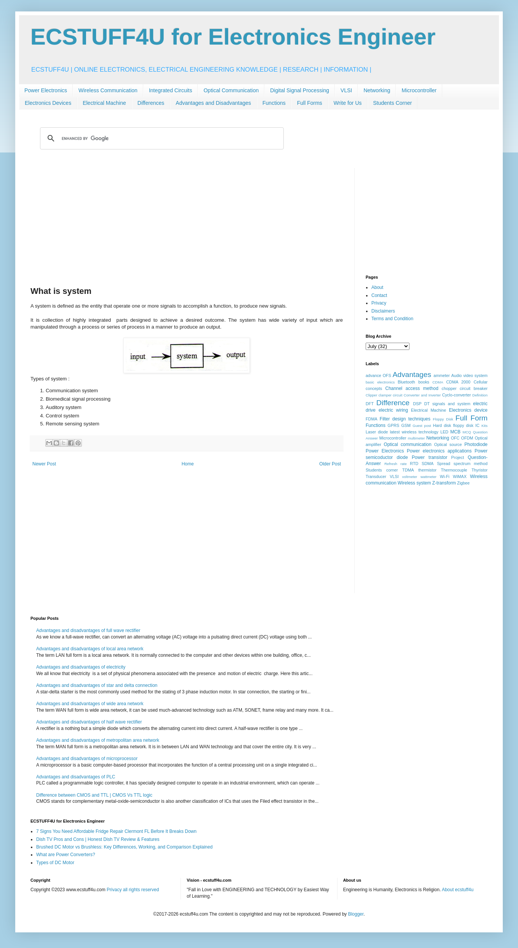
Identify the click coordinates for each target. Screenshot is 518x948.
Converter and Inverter (422, 395)
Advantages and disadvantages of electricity (80, 667)
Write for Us (348, 103)
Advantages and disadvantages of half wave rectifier (89, 722)
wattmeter (428, 477)
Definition (480, 395)
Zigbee (463, 483)
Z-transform (444, 483)
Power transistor (429, 457)
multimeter (416, 438)
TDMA (408, 470)
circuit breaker (474, 388)
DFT (370, 403)
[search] (161, 138)
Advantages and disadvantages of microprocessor (86, 758)
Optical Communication (231, 90)
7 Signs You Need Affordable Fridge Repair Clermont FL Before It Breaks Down (116, 831)
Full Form (472, 418)
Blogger (356, 914)
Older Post (330, 464)
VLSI (346, 90)
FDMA (371, 419)
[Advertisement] (186, 221)
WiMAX (460, 476)
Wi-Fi (444, 476)
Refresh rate (395, 464)
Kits (484, 425)
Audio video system (469, 375)
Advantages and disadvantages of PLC (75, 777)
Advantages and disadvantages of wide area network (90, 703)
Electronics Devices (48, 103)
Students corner (382, 470)
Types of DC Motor (55, 862)
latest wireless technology (414, 432)
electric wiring (393, 410)
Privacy (378, 303)
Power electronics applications (439, 451)
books (423, 382)
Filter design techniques (405, 419)
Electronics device (468, 410)
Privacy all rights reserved (133, 889)
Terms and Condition (392, 318)
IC (477, 425)
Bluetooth (406, 382)
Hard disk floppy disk (453, 425)
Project (457, 457)
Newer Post (44, 464)
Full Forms (309, 103)
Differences (151, 103)
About (377, 287)
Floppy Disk (443, 419)
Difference (392, 403)
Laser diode (377, 432)
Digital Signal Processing (299, 90)
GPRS (394, 425)
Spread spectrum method (462, 463)
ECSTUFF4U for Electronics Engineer (233, 37)
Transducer (376, 476)
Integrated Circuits (170, 90)
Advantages (412, 375)
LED (444, 432)
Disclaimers (383, 311)
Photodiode (476, 444)
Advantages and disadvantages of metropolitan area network (97, 740)
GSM (406, 425)
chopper (449, 388)
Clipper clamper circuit (384, 395)
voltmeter (409, 477)
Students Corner (392, 103)
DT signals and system (447, 403)
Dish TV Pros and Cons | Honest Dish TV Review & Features (97, 839)
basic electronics (380, 382)
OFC (455, 438)
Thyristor (480, 470)
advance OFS (378, 375)
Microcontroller (418, 90)
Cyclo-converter (456, 395)
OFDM (467, 438)
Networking (376, 90)
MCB (455, 432)
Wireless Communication (107, 90)
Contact (379, 295)
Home (188, 464)
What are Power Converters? (65, 854)
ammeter (441, 375)
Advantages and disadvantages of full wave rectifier (88, 630)
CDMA (437, 382)
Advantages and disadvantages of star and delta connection (96, 685)
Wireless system (414, 483)
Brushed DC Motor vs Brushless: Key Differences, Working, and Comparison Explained (124, 847)
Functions (274, 103)
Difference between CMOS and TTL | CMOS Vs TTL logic (94, 795)
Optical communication (408, 444)
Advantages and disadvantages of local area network (90, 648)
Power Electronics (45, 90)
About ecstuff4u (457, 889)
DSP (417, 403)
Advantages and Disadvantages (213, 103)
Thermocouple (454, 470)
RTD (414, 463)
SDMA (427, 463)
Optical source (448, 444)
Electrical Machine (104, 103)
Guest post (421, 425)
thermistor (427, 470)
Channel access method (411, 388)
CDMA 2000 (458, 382)
